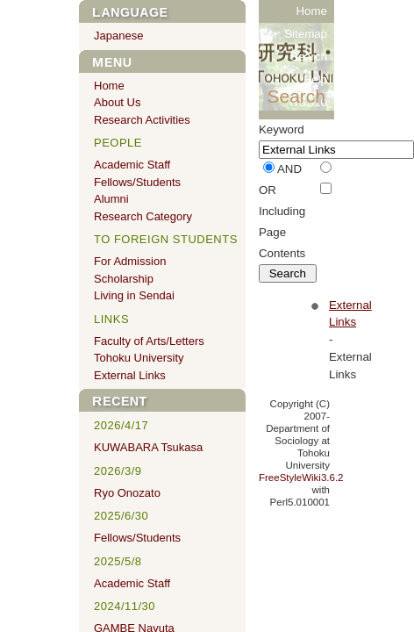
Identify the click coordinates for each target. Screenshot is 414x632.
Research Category (143, 216)
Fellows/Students (137, 182)
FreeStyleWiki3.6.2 (301, 477)
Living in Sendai (134, 295)
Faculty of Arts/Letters (149, 341)
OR (267, 190)
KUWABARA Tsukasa (148, 447)
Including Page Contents (282, 232)
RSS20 (308, 125)
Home (311, 11)
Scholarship (123, 278)
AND (289, 169)
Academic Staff (132, 164)
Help (315, 79)
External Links (130, 375)
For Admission (130, 261)
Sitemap (305, 33)
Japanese (118, 35)
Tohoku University (139, 357)
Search (308, 56)
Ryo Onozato (127, 492)
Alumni (111, 198)
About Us (117, 102)
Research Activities (142, 119)
